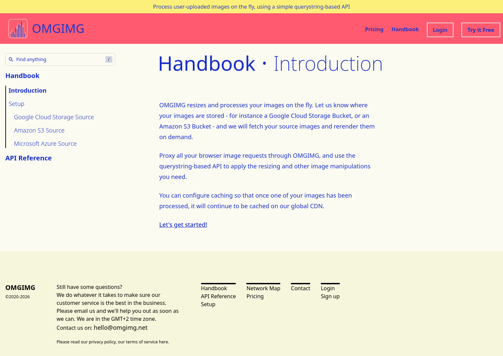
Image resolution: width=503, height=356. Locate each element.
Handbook (405, 29)
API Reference (28, 157)
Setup (16, 104)
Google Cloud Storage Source (54, 117)
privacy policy (102, 342)
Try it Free (480, 30)
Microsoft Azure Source (45, 143)
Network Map (263, 288)
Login (440, 30)
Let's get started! (183, 224)
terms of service (142, 342)
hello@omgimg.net (121, 327)
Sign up (330, 296)
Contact (300, 288)
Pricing (374, 29)
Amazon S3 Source (39, 130)
